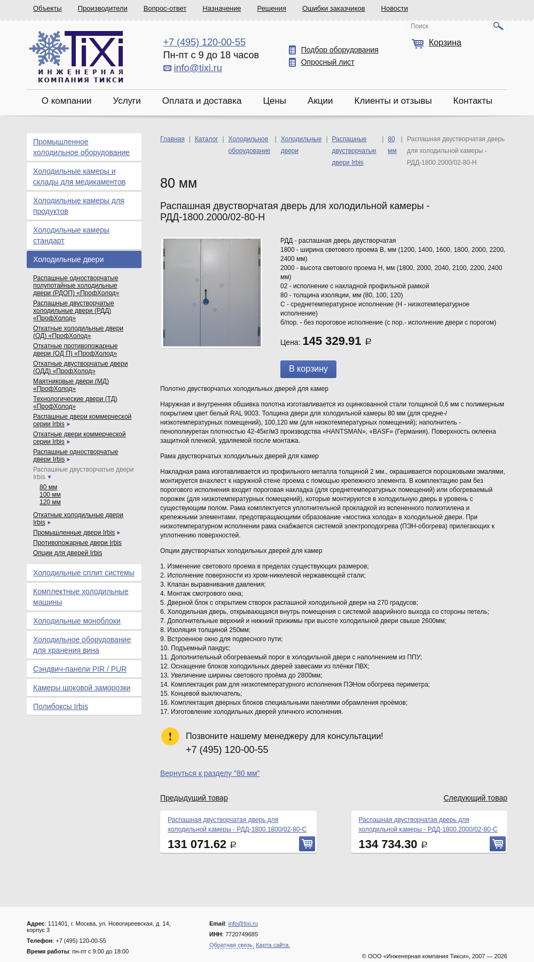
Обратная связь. (231, 945)
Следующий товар (475, 798)
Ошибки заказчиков (333, 8)
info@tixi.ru (198, 68)
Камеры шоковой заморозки (81, 687)
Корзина (445, 42)
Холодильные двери (68, 259)
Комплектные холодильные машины (80, 596)
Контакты (472, 101)
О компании (67, 101)
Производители (103, 8)
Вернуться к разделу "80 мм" (210, 773)
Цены (274, 101)
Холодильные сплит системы (84, 572)
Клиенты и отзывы (393, 101)
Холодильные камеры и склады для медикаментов (79, 176)
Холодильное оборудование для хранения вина (82, 645)
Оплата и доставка (202, 101)
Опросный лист (328, 62)
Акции (320, 101)
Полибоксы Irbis (60, 706)
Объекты (47, 8)
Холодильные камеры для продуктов (78, 206)
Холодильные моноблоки (77, 621)
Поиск (419, 26)
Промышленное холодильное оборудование (81, 147)
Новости (394, 8)
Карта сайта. (273, 945)
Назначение (221, 8)
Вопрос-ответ (165, 8)
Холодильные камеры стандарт (71, 235)
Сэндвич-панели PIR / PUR (80, 669)
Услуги (126, 101)
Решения (271, 8)
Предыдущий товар (194, 798)
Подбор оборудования (340, 49)
